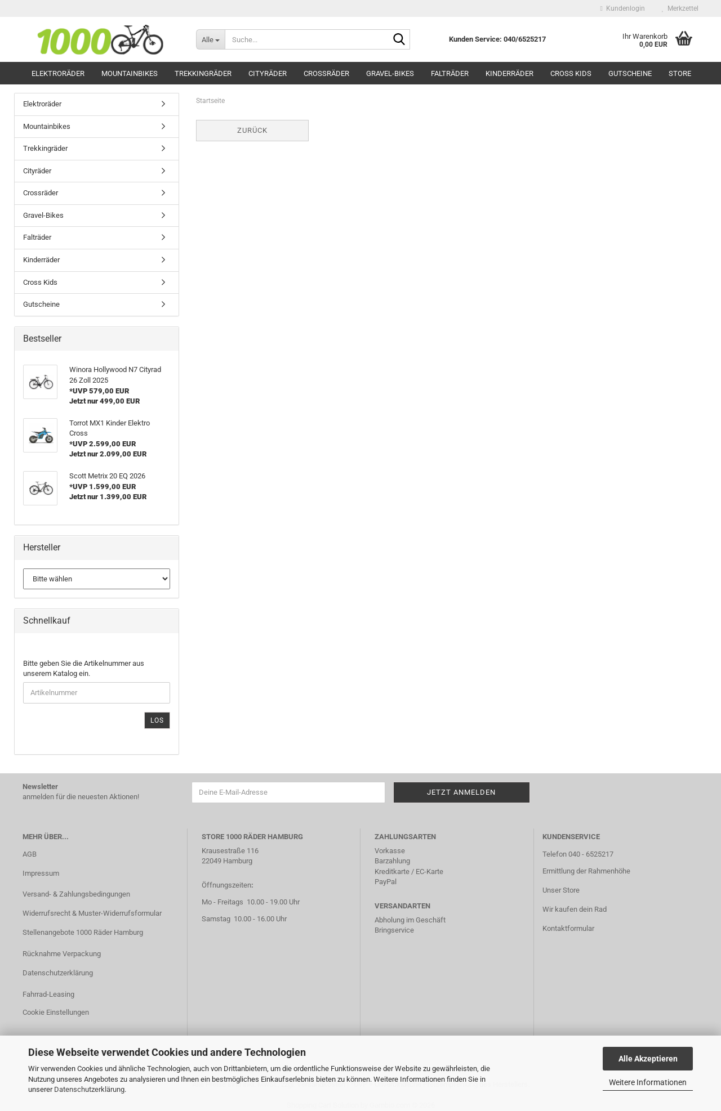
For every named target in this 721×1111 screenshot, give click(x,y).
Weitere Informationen (648, 1082)
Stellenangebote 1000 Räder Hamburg (83, 932)
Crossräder (326, 73)
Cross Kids (570, 73)
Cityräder (267, 73)
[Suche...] (210, 39)
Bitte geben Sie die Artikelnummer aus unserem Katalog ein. (83, 668)
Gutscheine (630, 73)
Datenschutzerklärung (89, 1089)
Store (680, 73)
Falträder (450, 73)
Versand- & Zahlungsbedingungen (76, 894)
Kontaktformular (568, 928)
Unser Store (561, 890)
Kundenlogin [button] (622, 8)
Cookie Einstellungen (56, 1012)
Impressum (41, 873)
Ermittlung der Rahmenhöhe (586, 871)
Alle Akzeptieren (648, 1058)
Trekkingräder (203, 73)
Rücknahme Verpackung (62, 953)
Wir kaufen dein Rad (574, 909)
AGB (30, 854)
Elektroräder (58, 73)
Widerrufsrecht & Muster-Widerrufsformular (92, 913)
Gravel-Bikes (390, 73)
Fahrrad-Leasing (48, 994)
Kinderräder (509, 73)
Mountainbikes (129, 73)
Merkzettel (680, 8)
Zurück (252, 130)
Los (157, 720)
